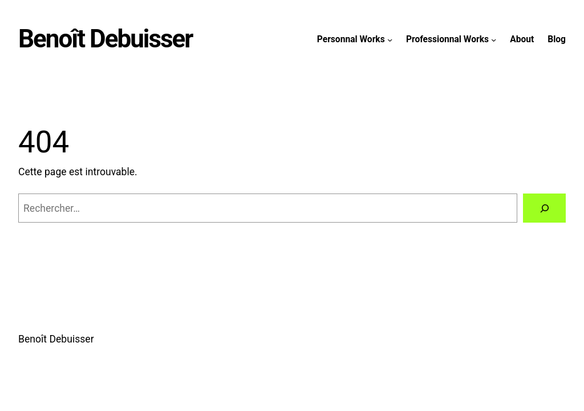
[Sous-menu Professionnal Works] (493, 39)
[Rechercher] (544, 208)
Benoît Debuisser (105, 39)
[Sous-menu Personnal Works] (389, 39)
